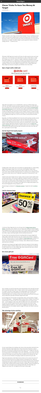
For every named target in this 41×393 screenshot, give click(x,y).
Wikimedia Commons (20, 185)
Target (37, 89)
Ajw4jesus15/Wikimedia (35, 152)
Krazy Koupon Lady (28, 237)
